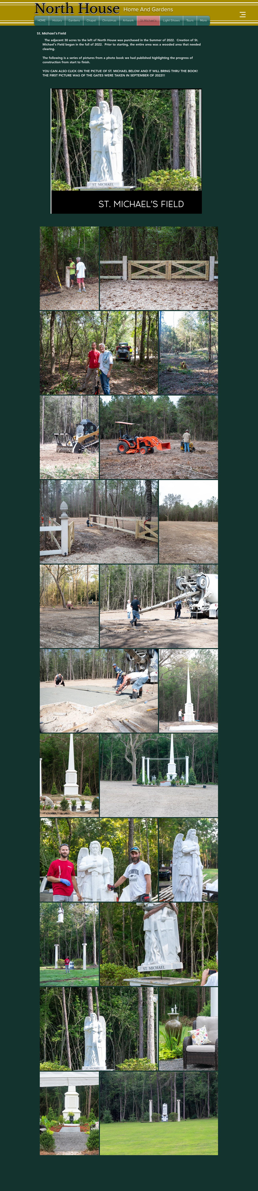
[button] (243, 15)
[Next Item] (196, 151)
